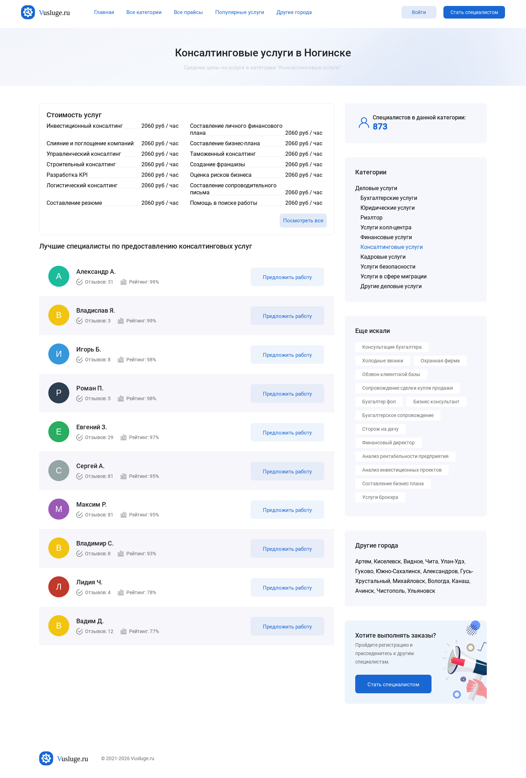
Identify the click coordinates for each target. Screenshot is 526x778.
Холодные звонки (382, 360)
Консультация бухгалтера (392, 347)
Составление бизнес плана (393, 483)
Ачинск (364, 591)
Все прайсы (188, 12)
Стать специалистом (474, 12)
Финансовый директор (388, 442)
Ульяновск (421, 591)
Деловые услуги (376, 188)
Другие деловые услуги (391, 286)
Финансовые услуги (386, 237)
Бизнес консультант (436, 401)
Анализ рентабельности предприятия (405, 456)
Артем (363, 561)
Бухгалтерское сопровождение (398, 415)
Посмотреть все (303, 220)
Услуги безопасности (387, 266)
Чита (431, 561)
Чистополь (391, 591)
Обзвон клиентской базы (391, 374)
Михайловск (409, 581)
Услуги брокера (380, 497)
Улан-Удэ (452, 561)
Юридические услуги (387, 207)
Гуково (364, 571)
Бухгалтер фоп (379, 401)
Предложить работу (286, 278)
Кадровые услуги (383, 256)
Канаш (460, 581)
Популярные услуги (239, 12)
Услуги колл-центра (386, 227)
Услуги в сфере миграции (393, 276)
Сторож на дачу (380, 429)
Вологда (438, 581)
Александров (440, 571)
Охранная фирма (440, 360)
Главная (104, 12)
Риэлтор (371, 217)
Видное (413, 561)
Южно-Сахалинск (398, 571)
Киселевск (387, 561)
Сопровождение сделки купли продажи (407, 388)
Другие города (294, 12)
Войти (419, 12)
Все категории (144, 12)
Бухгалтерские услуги (388, 198)
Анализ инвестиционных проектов (402, 470)
